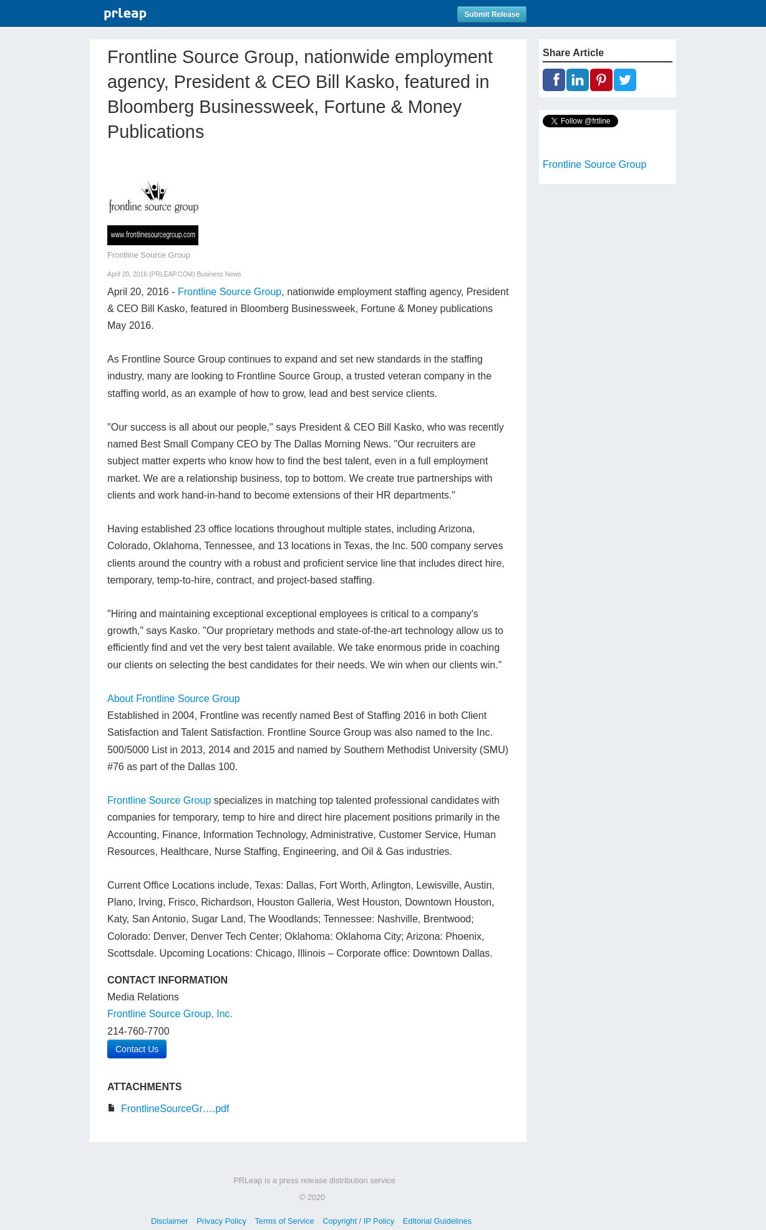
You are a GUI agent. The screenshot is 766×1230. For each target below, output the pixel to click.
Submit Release (492, 14)
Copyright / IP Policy (358, 1221)
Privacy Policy (221, 1221)
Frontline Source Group (229, 291)
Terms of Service (284, 1221)
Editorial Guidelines (437, 1221)
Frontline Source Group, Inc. (170, 1013)
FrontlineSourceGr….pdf (175, 1108)
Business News (219, 274)
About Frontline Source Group (173, 698)
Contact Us (136, 1049)
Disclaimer (169, 1221)
